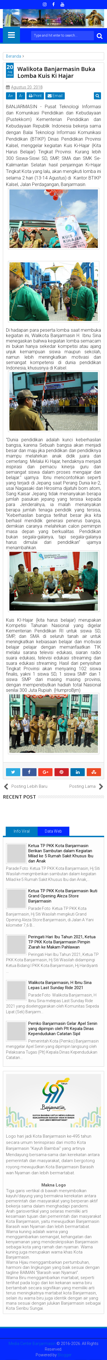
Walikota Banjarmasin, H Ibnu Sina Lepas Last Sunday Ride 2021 (60, 985)
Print (35, 95)
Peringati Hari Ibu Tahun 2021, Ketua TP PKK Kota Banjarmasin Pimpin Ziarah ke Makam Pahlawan (62, 942)
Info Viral (22, 831)
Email (55, 95)
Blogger (65, 1355)
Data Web (53, 831)
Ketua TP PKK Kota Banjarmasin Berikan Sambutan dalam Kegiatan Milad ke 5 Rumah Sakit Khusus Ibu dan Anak (60, 853)
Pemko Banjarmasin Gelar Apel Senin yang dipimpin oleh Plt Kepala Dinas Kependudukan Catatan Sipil (62, 1028)
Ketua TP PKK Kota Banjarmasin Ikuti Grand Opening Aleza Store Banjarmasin (62, 896)
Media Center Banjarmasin (32, 1343)
